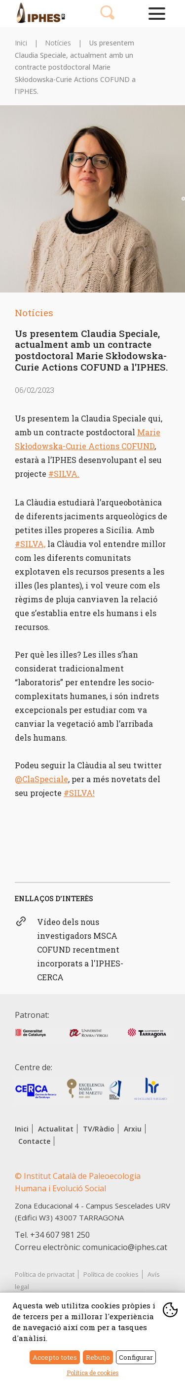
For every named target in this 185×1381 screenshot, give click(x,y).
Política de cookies (111, 1274)
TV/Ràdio (98, 1128)
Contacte (34, 1141)
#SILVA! (79, 793)
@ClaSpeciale (41, 779)
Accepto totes (55, 1357)
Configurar (136, 1357)
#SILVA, (30, 544)
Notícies (58, 42)
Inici (21, 42)
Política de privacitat (44, 1274)
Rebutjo (98, 1357)
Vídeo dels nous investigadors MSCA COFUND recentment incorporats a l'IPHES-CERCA (80, 949)
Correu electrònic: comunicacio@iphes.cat (91, 1247)
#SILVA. (63, 473)
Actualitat (56, 1128)
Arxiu (133, 1128)
